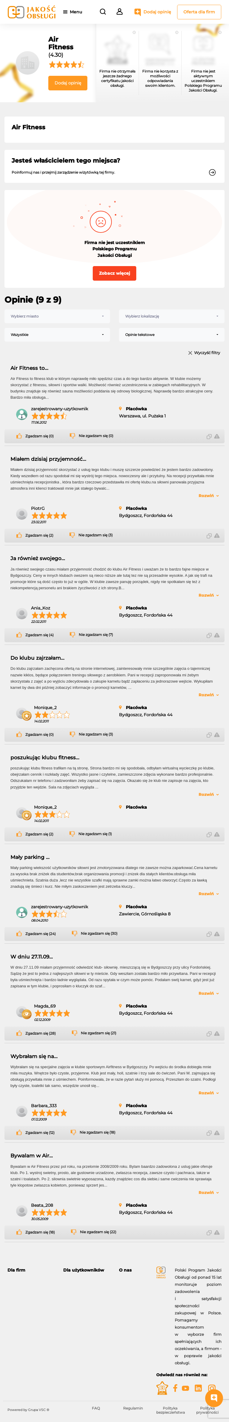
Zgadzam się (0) (39, 436)
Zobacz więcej (114, 273)
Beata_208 (42, 1205)
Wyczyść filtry (207, 353)
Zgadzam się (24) (40, 934)
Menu (77, 12)
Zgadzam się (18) (40, 1232)
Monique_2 (45, 707)
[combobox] (57, 316)
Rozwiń (206, 495)
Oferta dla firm (199, 12)
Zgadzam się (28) (40, 1033)
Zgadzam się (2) (39, 535)
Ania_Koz (40, 608)
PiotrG (38, 508)
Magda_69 (45, 1006)
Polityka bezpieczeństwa (170, 1410)
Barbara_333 (44, 1105)
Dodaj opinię (152, 12)
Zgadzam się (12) (40, 1133)
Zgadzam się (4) (39, 635)
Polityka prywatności (207, 1410)
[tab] (30, 1270)
